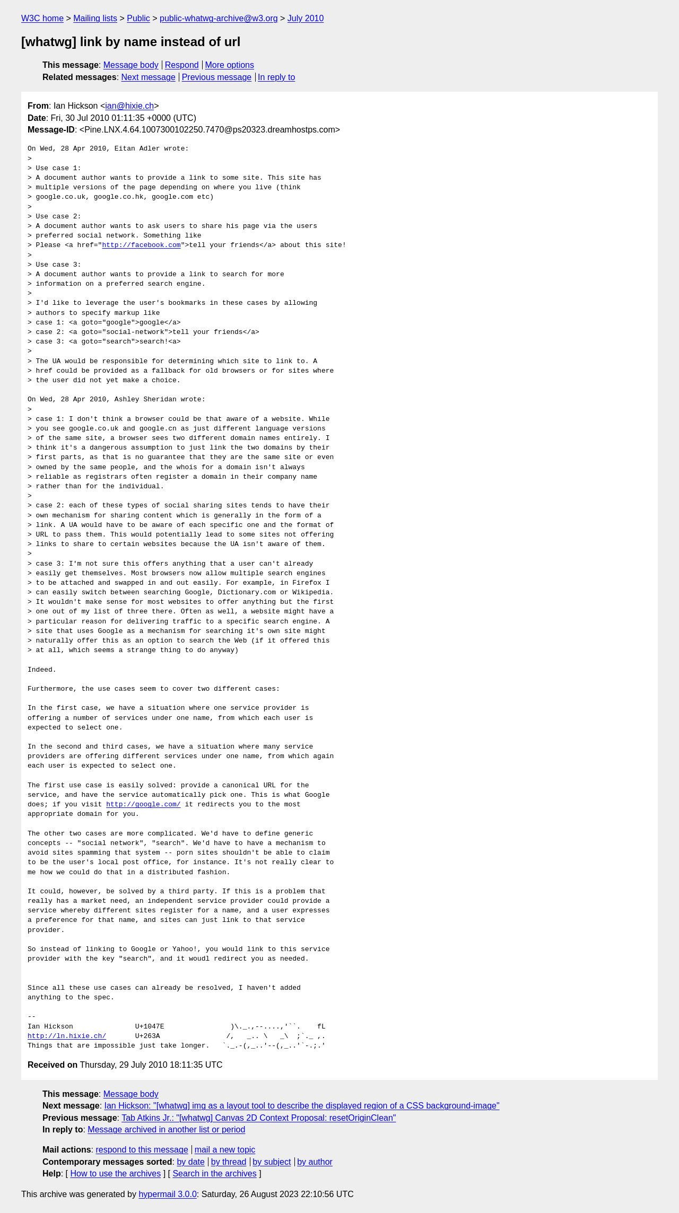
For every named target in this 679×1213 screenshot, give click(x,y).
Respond (182, 64)
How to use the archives (115, 1173)
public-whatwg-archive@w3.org (219, 18)
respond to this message (141, 1149)
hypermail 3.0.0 (167, 1194)
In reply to (276, 77)
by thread (229, 1161)
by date (190, 1161)
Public (138, 18)
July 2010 (306, 18)
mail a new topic (225, 1149)
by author (315, 1161)
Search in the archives (214, 1173)
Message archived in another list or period (166, 1129)
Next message (148, 77)
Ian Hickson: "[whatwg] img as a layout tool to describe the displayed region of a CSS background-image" (302, 1105)
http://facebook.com (141, 245)
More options (230, 64)
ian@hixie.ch (129, 105)
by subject (272, 1161)
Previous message (217, 77)
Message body (131, 64)
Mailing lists (95, 18)
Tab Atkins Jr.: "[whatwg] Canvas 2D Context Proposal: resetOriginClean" (258, 1117)
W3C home (42, 18)
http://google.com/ (143, 805)
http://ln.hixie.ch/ (67, 1036)
